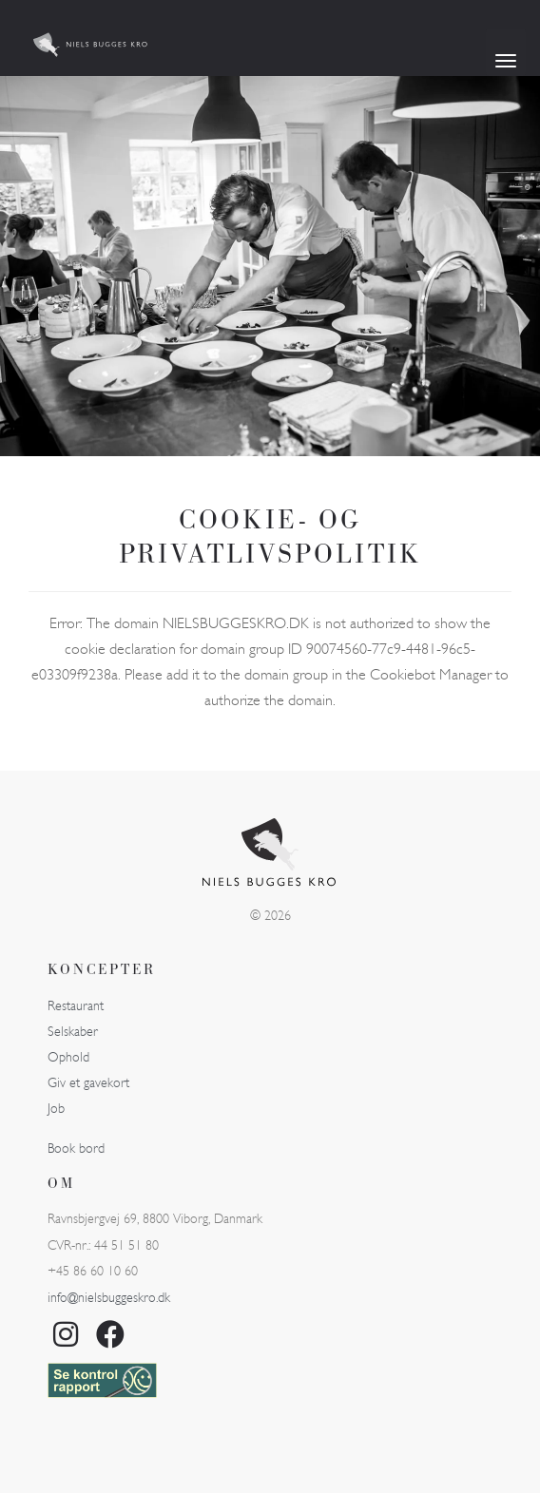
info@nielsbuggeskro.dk (109, 1298)
